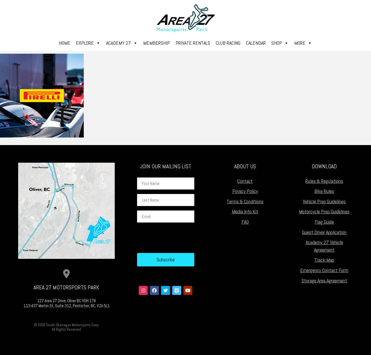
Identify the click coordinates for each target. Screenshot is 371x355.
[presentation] (179, 238)
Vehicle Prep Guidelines (324, 201)
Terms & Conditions (245, 201)
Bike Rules (324, 191)
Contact (245, 181)
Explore (88, 43)
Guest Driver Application (324, 232)
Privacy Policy (245, 191)
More (303, 43)
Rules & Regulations (324, 181)
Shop (280, 43)
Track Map (324, 260)
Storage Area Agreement (324, 280)
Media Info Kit (245, 211)
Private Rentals (193, 43)
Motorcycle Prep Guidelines (324, 211)
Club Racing (228, 43)
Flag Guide (324, 222)
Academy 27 (122, 43)
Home (64, 43)
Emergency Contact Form (324, 270)
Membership (156, 43)
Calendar (256, 43)
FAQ (245, 222)
